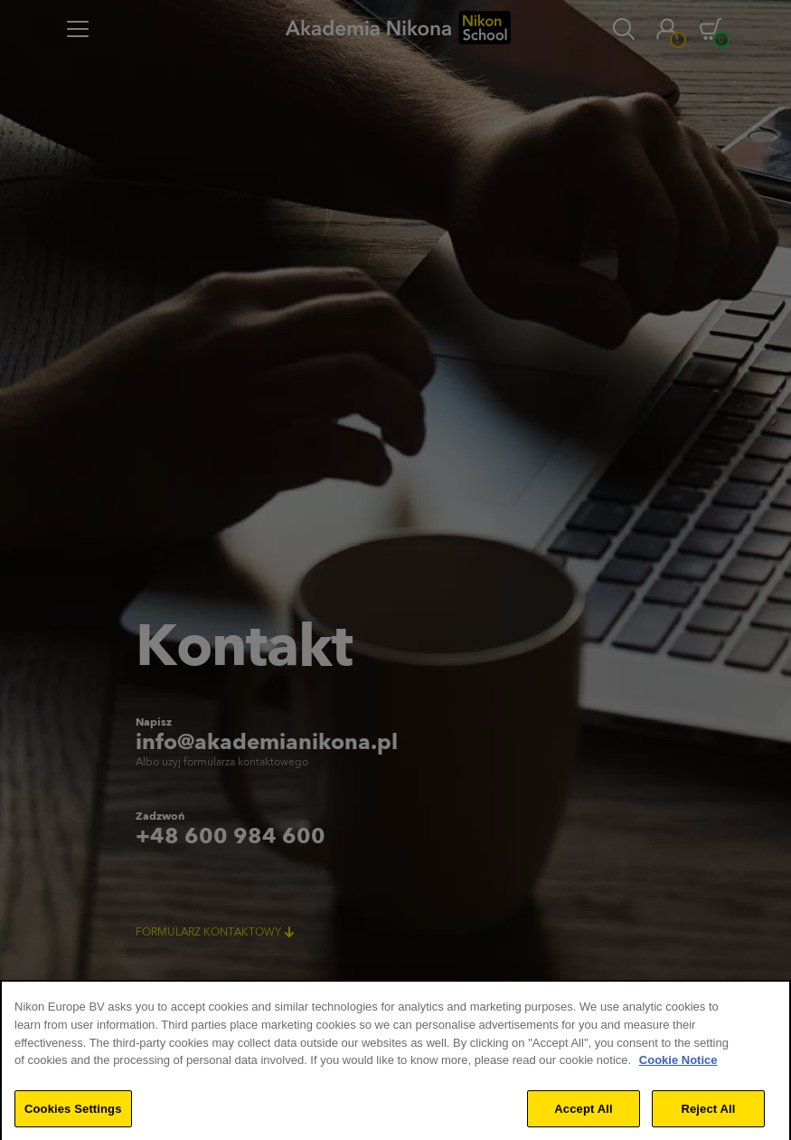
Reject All (708, 1120)
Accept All (583, 1120)
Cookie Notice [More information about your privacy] (678, 1072)
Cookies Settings (73, 1120)
